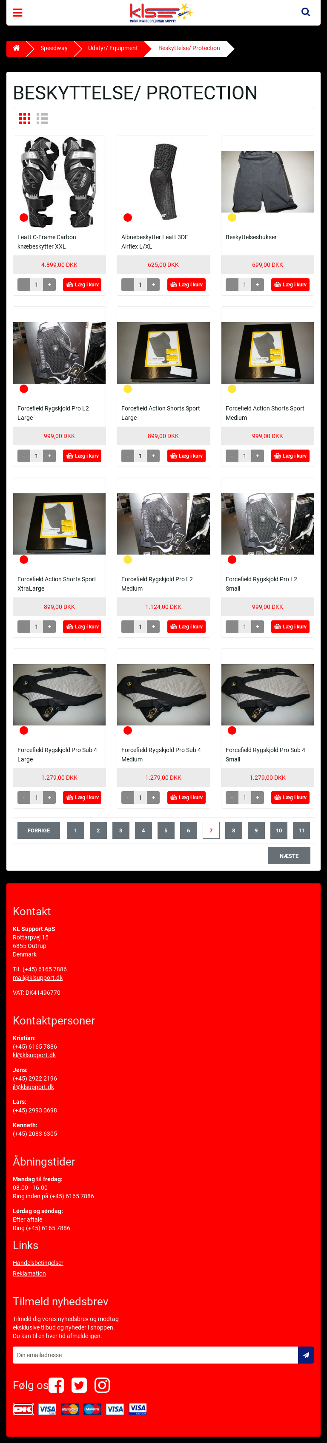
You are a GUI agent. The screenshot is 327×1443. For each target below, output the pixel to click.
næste (289, 856)
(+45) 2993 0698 (35, 1110)
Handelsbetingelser (38, 1262)
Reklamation (29, 1273)
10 (279, 830)
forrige (39, 830)
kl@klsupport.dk (34, 1055)
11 (301, 830)
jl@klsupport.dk (33, 1087)
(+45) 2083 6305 (35, 1133)
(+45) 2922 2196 (35, 1078)
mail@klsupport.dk (38, 977)
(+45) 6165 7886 (45, 969)
